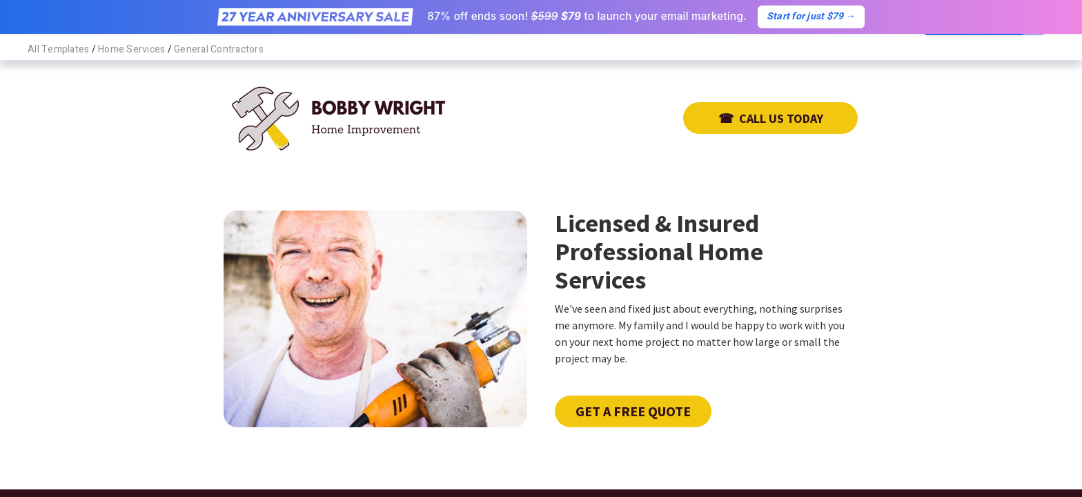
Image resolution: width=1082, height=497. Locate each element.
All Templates (58, 49)
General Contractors (219, 49)
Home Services (131, 49)
